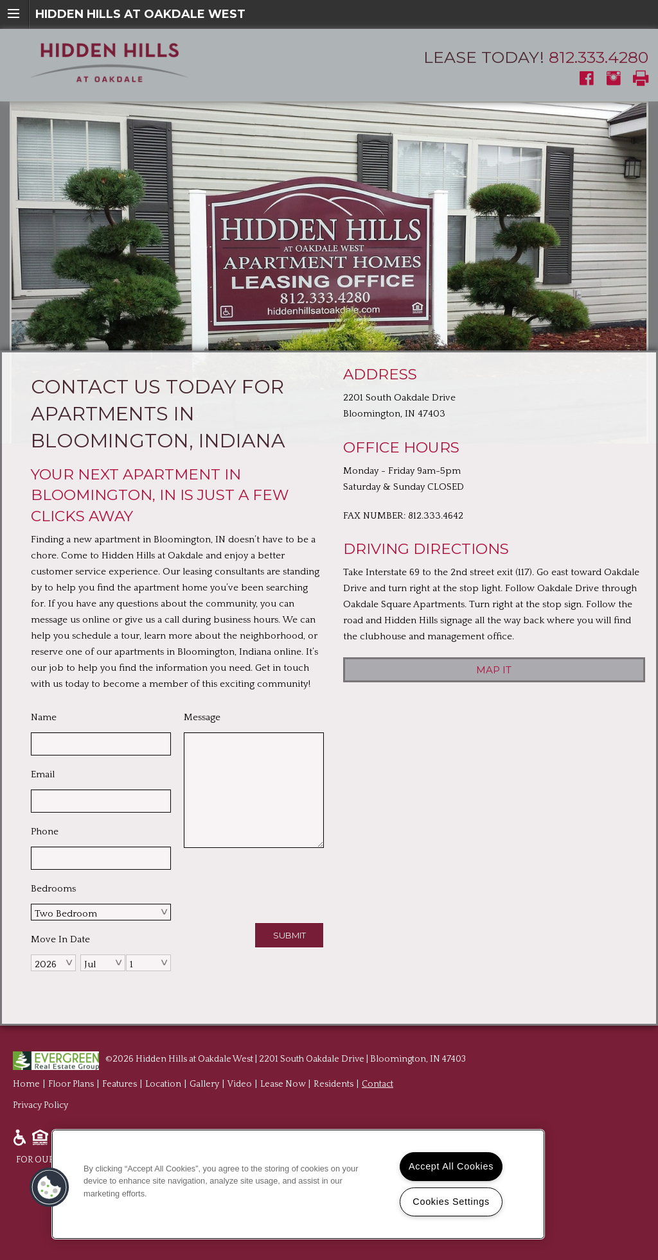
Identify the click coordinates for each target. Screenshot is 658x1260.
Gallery (204, 1084)
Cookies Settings (451, 1201)
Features (119, 1084)
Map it (493, 670)
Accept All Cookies (451, 1166)
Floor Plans (71, 1084)
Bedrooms (53, 888)
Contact (377, 1084)
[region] (298, 1184)
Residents (333, 1084)
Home (26, 1084)
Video (239, 1084)
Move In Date (60, 939)
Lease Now (282, 1084)
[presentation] (281, 883)
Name (44, 717)
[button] (49, 1187)
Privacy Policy (40, 1105)
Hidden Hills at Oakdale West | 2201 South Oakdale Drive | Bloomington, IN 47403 (301, 1059)
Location (163, 1084)
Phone (44, 831)
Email (43, 774)
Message (202, 717)
